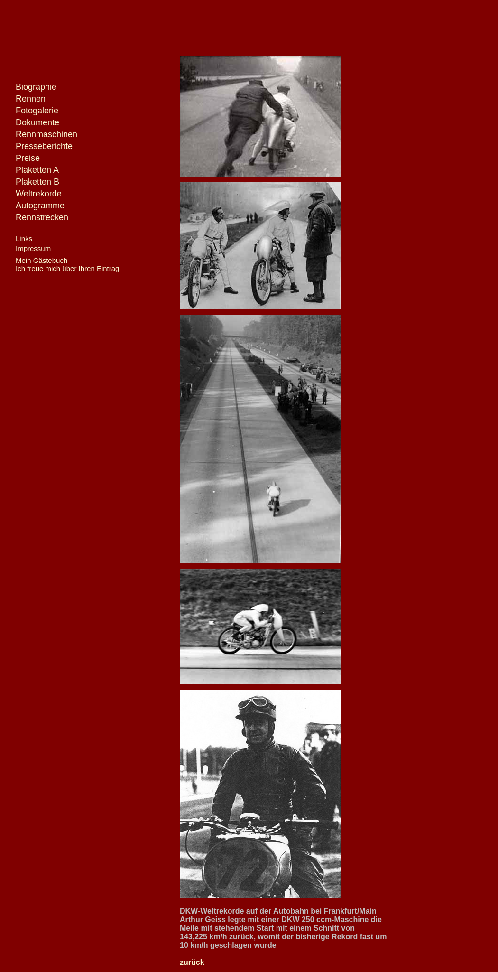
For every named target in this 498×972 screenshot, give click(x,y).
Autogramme (40, 205)
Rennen (31, 98)
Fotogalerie (37, 110)
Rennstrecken (42, 217)
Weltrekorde (39, 193)
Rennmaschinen (46, 134)
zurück (192, 962)
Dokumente (37, 122)
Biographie (36, 87)
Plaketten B (37, 182)
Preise (28, 158)
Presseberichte (44, 146)
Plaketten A (37, 170)
